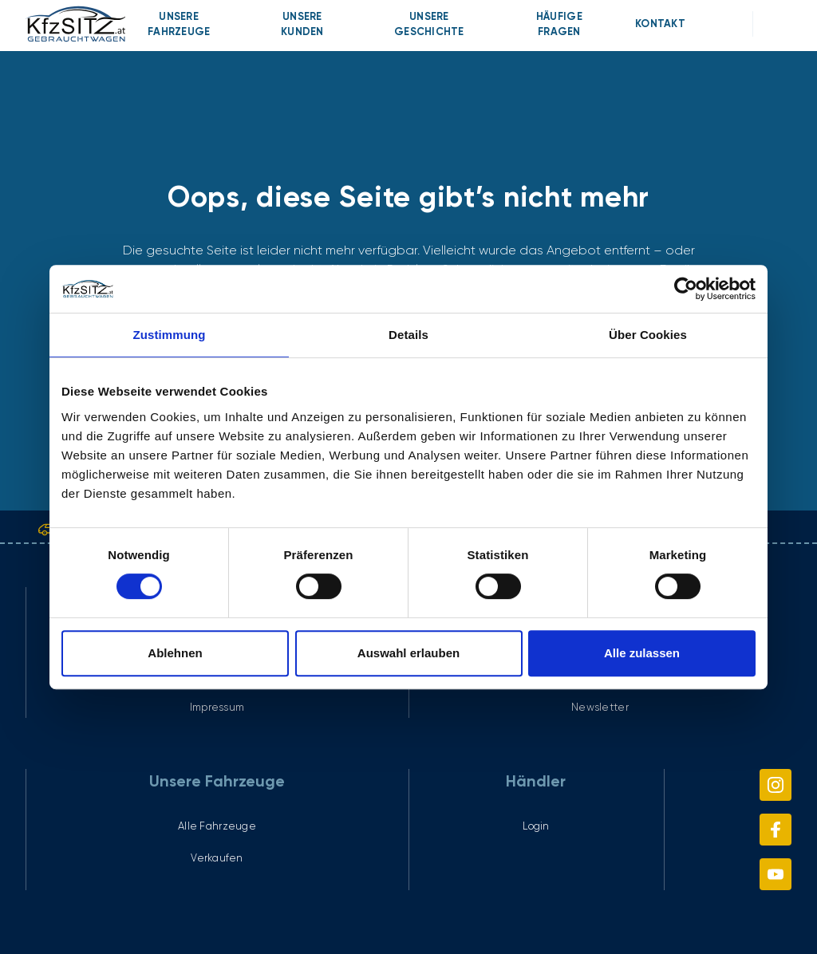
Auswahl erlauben (408, 653)
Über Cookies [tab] (648, 334)
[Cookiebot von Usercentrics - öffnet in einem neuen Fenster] (686, 289)
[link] (75, 24)
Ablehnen (175, 653)
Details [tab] (408, 334)
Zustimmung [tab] (169, 334)
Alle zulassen (642, 653)
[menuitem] (179, 24)
